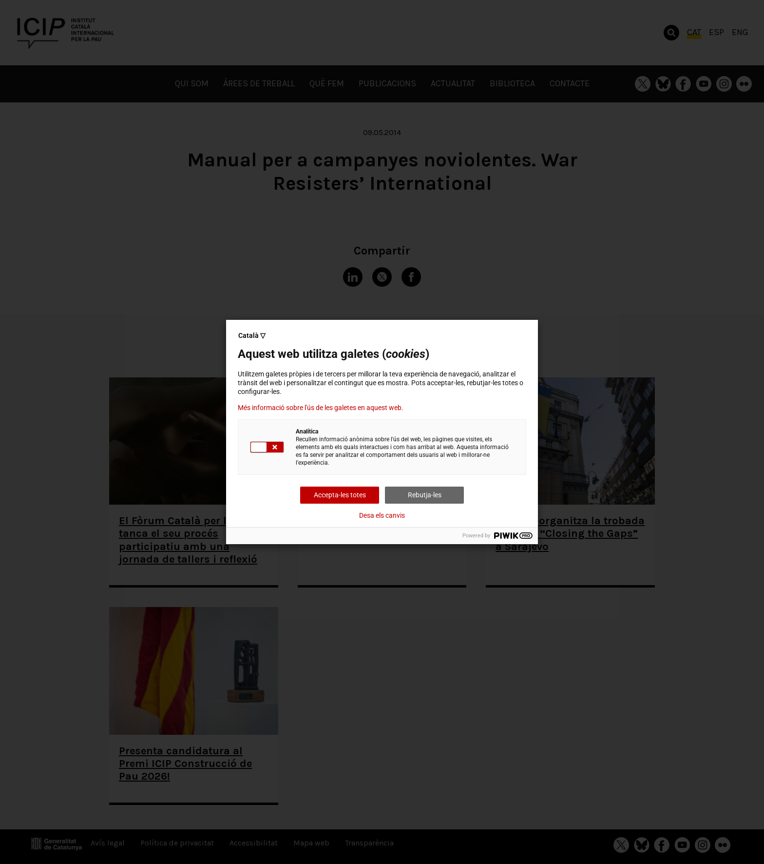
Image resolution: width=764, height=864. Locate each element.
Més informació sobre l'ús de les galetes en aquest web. (320, 408)
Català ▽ (252, 335)
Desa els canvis (382, 515)
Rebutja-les (424, 495)
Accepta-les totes (340, 495)
